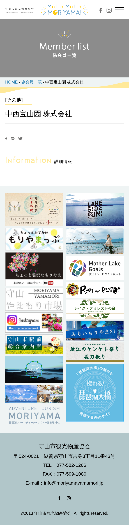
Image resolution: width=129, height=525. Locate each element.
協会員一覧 (31, 82)
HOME (11, 82)
